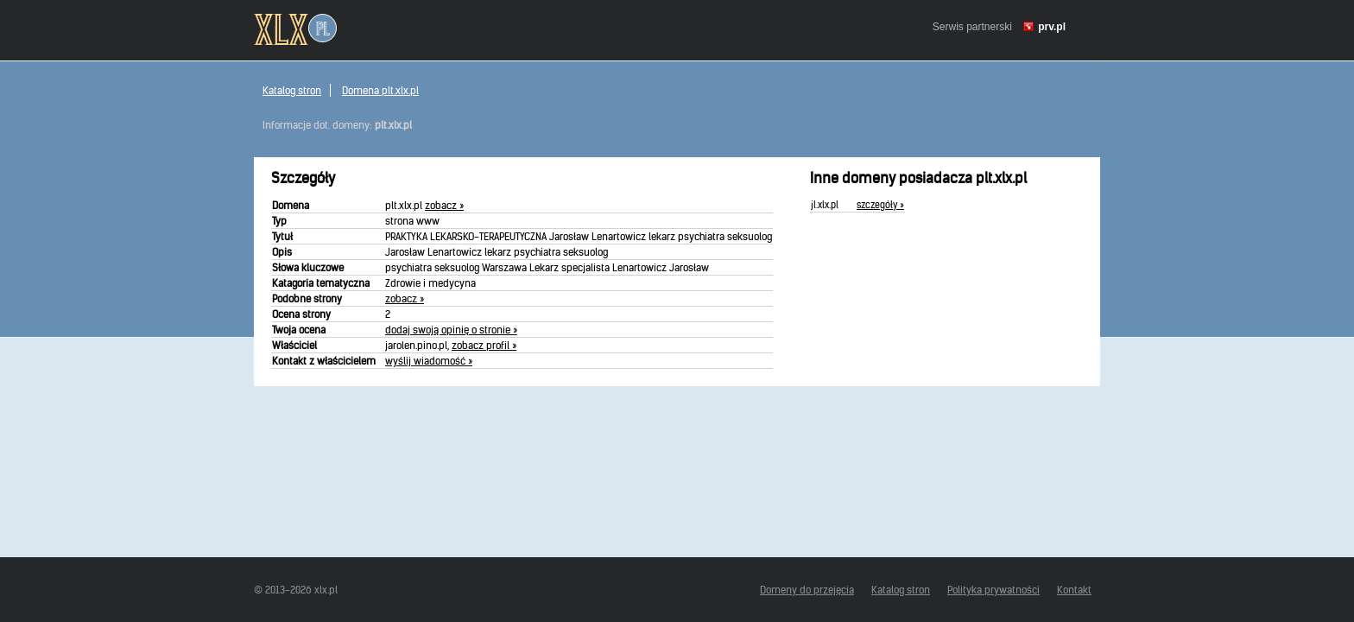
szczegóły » (880, 205)
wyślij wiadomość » (428, 360)
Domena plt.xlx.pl (380, 90)
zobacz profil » (484, 345)
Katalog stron (292, 90)
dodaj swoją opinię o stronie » (451, 329)
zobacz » (444, 205)
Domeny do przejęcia (807, 589)
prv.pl (1052, 27)
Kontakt (1074, 589)
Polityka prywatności (993, 589)
